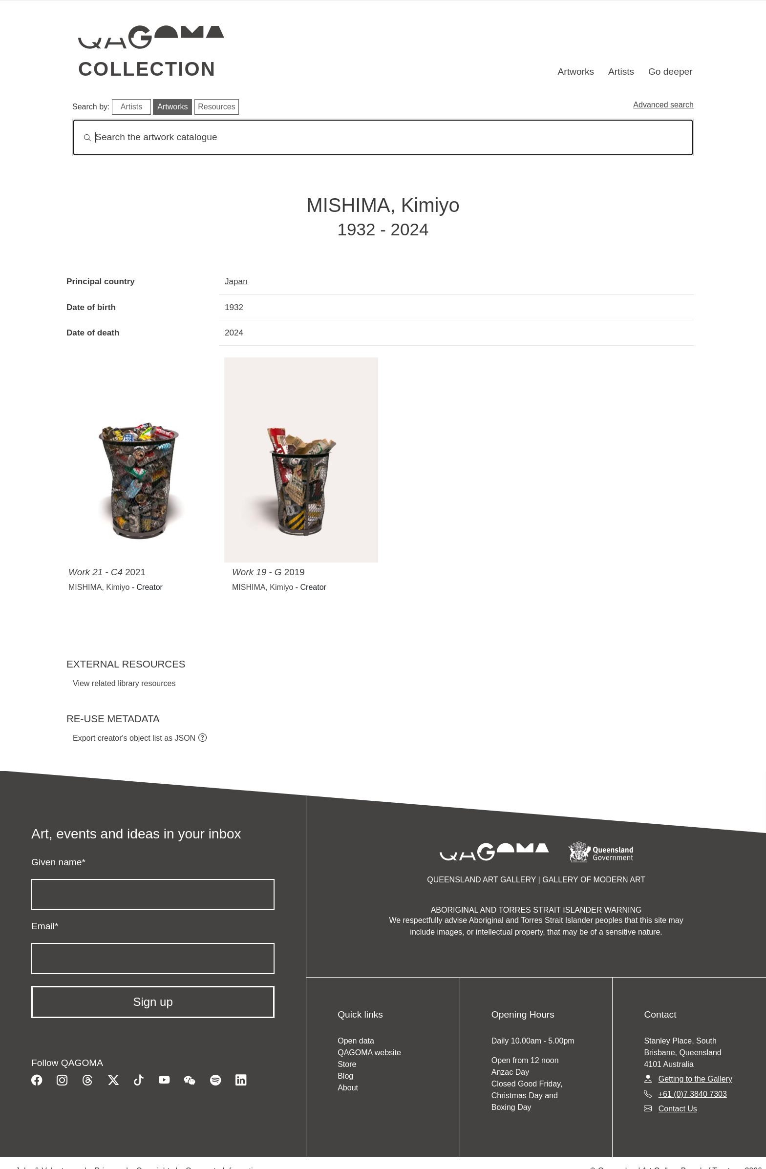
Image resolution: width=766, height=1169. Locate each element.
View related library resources (124, 683)
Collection (147, 69)
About (348, 1088)
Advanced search (663, 105)
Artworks (576, 71)
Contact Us (678, 1109)
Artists (621, 71)
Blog (345, 1076)
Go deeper (670, 71)
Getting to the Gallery (695, 1079)
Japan (236, 281)
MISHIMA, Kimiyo (98, 587)
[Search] (383, 137)
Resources (216, 107)
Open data (356, 1041)
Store (347, 1064)
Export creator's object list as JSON (134, 738)
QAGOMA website (369, 1052)
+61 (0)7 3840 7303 (693, 1094)
